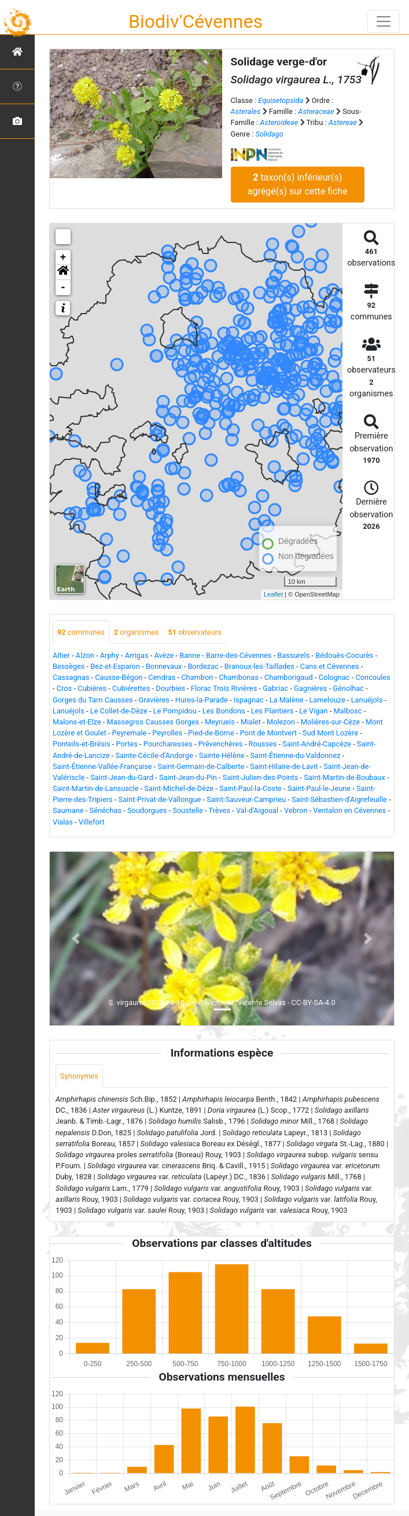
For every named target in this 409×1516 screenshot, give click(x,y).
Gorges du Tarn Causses (93, 700)
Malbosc (347, 711)
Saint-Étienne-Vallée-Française (102, 766)
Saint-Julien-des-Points (261, 777)
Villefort (92, 822)
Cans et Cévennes (329, 666)
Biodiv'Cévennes (195, 21)
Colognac (334, 677)
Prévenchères (220, 743)
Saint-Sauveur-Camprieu (246, 799)
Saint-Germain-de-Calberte (201, 766)
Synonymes (79, 1076)
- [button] (63, 288)
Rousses (263, 743)
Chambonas (239, 677)
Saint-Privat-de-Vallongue (160, 799)
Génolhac (348, 688)
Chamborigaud (288, 677)
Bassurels (293, 655)
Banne (189, 655)
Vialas (63, 822)
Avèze (164, 655)
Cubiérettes (131, 688)
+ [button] (63, 257)
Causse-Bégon (118, 677)
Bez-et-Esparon (115, 666)
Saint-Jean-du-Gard (121, 777)
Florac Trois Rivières (224, 688)
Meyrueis (220, 721)
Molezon (281, 721)
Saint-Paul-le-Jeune (319, 788)
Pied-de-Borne (211, 732)
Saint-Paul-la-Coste (250, 788)
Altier (61, 655)
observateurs (194, 632)
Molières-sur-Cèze (330, 721)
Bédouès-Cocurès (344, 655)
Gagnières (310, 688)
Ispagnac (249, 700)
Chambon (197, 677)
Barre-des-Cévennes (238, 655)
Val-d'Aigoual (257, 810)
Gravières (153, 700)
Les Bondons (223, 711)
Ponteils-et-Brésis (81, 743)
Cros (64, 688)
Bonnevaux (164, 666)
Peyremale (129, 732)
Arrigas (137, 655)
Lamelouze (327, 700)
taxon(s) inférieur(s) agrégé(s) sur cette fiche (298, 184)
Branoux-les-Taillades (259, 666)
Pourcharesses (168, 743)
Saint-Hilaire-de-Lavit (284, 766)
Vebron (295, 810)
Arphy (109, 655)
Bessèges (68, 666)
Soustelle (187, 810)
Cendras (161, 677)
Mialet (251, 721)
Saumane (68, 810)
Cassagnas (71, 677)
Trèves (219, 810)
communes (81, 632)
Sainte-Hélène (222, 755)
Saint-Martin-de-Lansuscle (95, 788)
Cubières (92, 688)
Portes (127, 743)
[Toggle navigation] (383, 21)
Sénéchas (106, 810)
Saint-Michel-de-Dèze (178, 788)
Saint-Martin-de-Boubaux (344, 777)
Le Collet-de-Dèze (119, 711)
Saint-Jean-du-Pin (188, 777)
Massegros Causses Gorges (153, 721)
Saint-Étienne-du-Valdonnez (295, 755)
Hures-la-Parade (201, 700)
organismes (136, 632)
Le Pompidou (175, 711)
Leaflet (273, 594)
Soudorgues (147, 810)
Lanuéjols (367, 700)
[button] (63, 272)
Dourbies (170, 688)
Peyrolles (167, 732)
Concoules (372, 677)
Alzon (85, 655)
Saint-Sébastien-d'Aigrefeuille (339, 799)
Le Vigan (313, 711)
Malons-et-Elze (77, 721)
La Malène (287, 700)
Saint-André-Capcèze (316, 743)
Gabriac (275, 688)
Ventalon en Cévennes (349, 810)
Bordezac (203, 666)
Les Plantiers (272, 711)
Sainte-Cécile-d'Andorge (154, 755)
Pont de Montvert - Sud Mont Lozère (299, 732)
